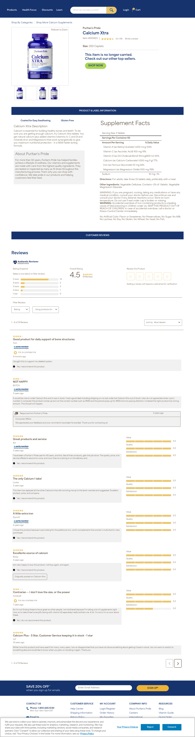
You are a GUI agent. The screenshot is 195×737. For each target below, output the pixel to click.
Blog (161, 709)
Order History (107, 713)
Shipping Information (81, 713)
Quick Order (165, 717)
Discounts (47, 10)
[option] (19, 93)
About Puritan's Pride (140, 709)
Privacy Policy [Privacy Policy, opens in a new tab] (87, 734)
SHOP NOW (95, 66)
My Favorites (106, 717)
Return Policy (77, 717)
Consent (172, 727)
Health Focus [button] (30, 10)
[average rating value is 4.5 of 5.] (110, 39)
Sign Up (152, 688)
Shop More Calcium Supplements (54, 23)
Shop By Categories (22, 23)
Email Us (34, 717)
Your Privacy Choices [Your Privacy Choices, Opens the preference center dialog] (127, 727)
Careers (133, 713)
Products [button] (13, 10)
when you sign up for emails (43, 688)
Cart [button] (136, 10)
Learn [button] (60, 10)
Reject (150, 727)
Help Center (76, 709)
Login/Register (107, 709)
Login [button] (127, 10)
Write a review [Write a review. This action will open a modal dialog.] (131, 39)
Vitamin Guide (166, 713)
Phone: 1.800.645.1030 (42, 708)
